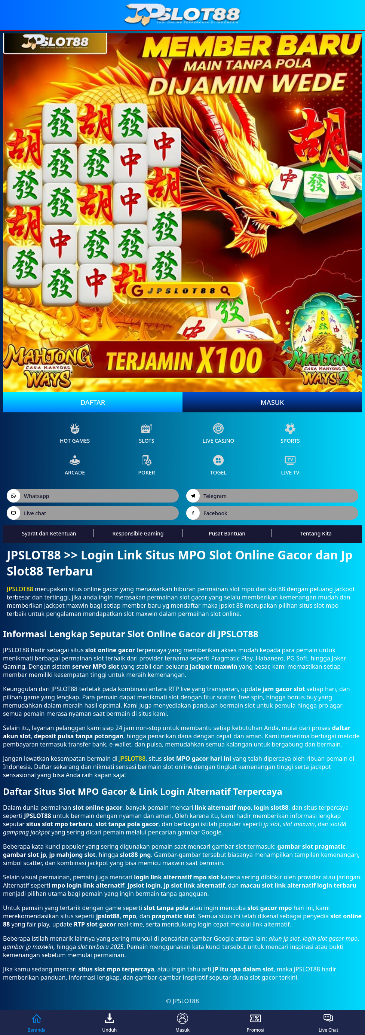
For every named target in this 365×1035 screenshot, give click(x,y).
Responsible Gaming (137, 533)
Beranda (36, 1022)
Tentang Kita (316, 533)
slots (146, 433)
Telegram (206, 496)
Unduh (109, 1022)
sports (290, 433)
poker (146, 465)
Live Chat (328, 1022)
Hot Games (75, 433)
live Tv (290, 465)
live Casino (218, 433)
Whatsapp (28, 496)
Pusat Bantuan (227, 533)
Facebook (206, 513)
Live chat (26, 513)
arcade (75, 465)
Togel (218, 465)
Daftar (92, 402)
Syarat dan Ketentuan (49, 533)
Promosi (255, 1022)
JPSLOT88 (20, 589)
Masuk (272, 402)
